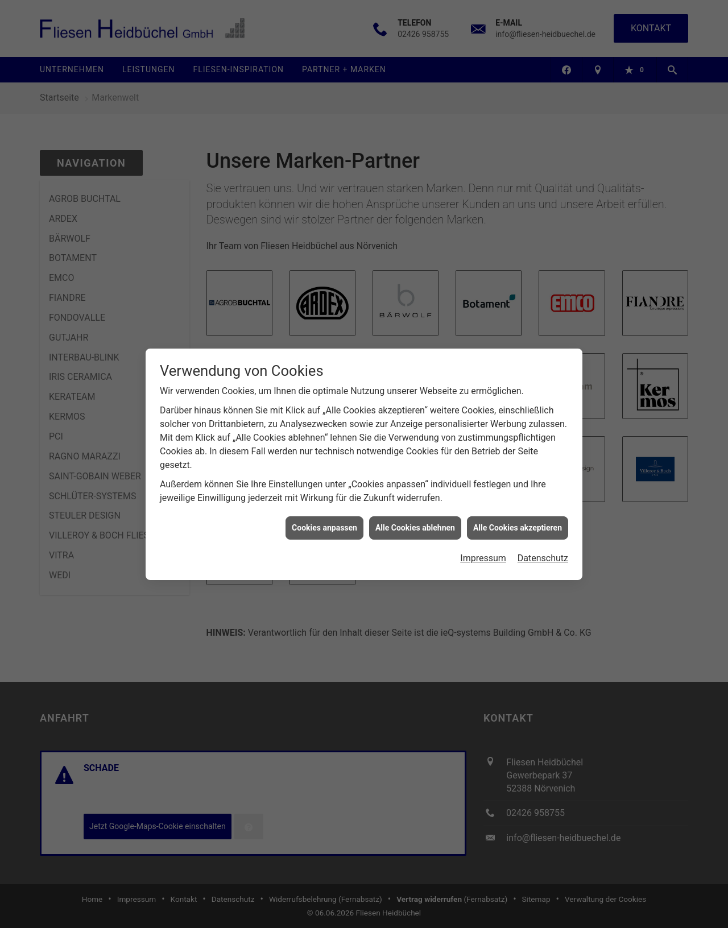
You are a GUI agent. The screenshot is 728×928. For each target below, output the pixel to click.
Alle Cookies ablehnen (415, 517)
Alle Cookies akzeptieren (517, 517)
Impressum (483, 547)
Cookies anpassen (324, 517)
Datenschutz (543, 547)
